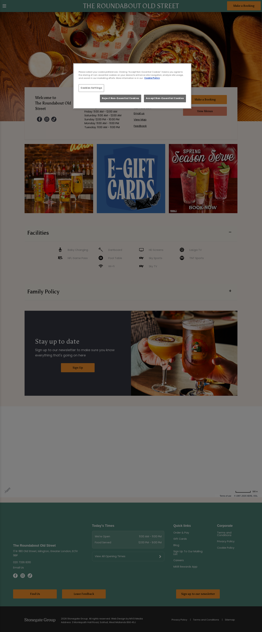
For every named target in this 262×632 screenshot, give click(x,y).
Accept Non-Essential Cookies (165, 98)
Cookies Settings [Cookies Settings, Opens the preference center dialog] (91, 87)
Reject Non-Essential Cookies (120, 98)
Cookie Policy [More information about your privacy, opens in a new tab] (152, 78)
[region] (132, 86)
